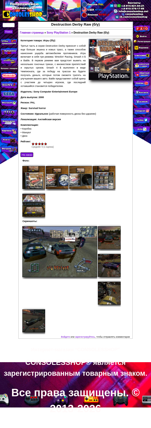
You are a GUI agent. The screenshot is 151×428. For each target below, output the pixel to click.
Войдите (65, 337)
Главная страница (32, 32)
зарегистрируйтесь (85, 337)
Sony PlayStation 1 (58, 32)
